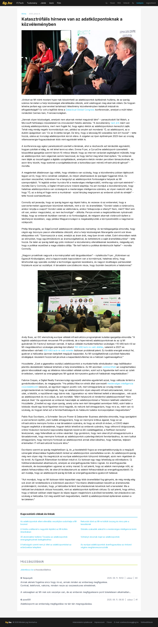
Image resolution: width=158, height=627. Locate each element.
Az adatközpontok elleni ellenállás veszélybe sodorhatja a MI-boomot (48, 522)
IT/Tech (20, 3)
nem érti (115, 123)
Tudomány (32, 3)
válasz (129, 578)
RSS (119, 3)
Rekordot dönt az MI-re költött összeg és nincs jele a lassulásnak (105, 522)
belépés (140, 3)
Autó (51, 3)
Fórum (109, 622)
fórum (112, 3)
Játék (43, 3)
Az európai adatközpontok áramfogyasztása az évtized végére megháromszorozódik (106, 546)
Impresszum (99, 622)
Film (59, 3)
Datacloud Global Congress (80, 109)
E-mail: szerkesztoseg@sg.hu (126, 622)
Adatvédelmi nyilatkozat (82, 622)
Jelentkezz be (27, 570)
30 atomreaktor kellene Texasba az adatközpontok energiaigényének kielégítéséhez (44, 538)
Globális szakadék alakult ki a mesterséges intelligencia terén (109, 529)
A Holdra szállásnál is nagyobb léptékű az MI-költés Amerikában (44, 530)
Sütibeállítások (147, 622)
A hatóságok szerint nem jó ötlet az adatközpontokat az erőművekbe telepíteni (45, 546)
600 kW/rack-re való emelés (58, 350)
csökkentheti (109, 367)
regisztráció (151, 3)
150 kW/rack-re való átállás (88, 347)
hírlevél (126, 3)
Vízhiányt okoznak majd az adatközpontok (100, 537)
